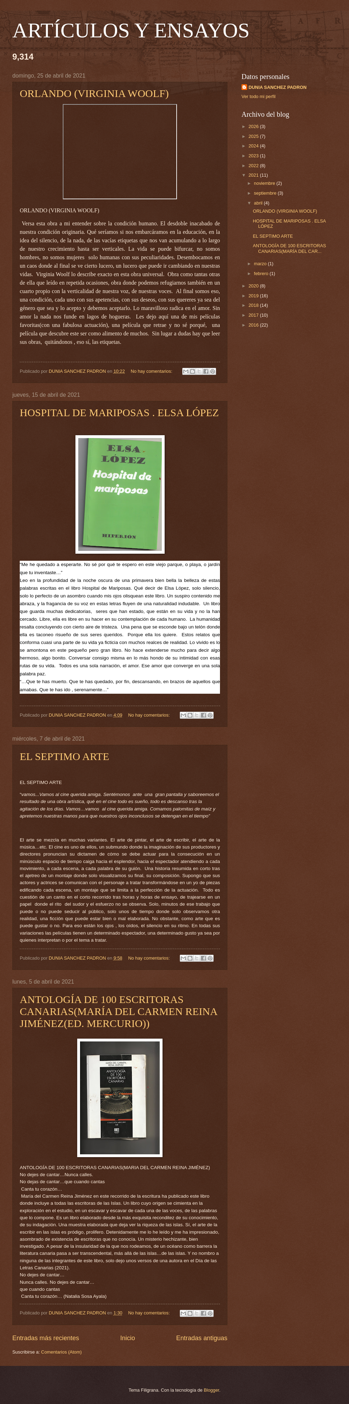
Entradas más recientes (45, 1338)
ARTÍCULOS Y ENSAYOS (131, 30)
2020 (254, 285)
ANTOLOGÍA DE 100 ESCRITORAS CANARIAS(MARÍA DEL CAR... (289, 248)
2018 (254, 305)
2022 (254, 165)
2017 (254, 315)
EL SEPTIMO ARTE (64, 756)
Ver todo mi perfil (258, 96)
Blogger (211, 1390)
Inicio (127, 1338)
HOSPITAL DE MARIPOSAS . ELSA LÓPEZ (119, 412)
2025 (254, 136)
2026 (254, 126)
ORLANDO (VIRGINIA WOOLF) (94, 93)
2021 (254, 175)
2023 (254, 155)
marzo (261, 263)
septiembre (265, 193)
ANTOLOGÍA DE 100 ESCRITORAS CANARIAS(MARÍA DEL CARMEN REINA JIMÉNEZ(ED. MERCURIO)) (118, 1011)
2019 (254, 295)
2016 (254, 325)
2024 (254, 145)
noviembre (265, 183)
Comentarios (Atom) (61, 1352)
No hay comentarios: (152, 371)
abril (259, 203)
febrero (261, 273)
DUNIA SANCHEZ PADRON (278, 87)
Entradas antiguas (201, 1338)
